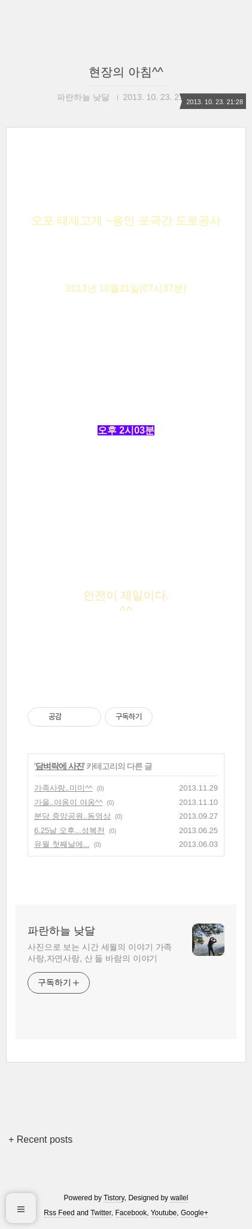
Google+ (194, 1213)
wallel (179, 1198)
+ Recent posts (40, 1139)
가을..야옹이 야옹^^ (68, 802)
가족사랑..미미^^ (63, 787)
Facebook (131, 1213)
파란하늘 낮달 (61, 931)
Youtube (164, 1213)
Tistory (114, 1198)
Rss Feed (59, 1213)
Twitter (100, 1213)
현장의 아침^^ (126, 71)
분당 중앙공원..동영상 (72, 816)
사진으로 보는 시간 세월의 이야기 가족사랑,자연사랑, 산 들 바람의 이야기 (100, 952)
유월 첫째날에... (61, 844)
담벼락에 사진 (59, 766)
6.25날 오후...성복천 (69, 830)
